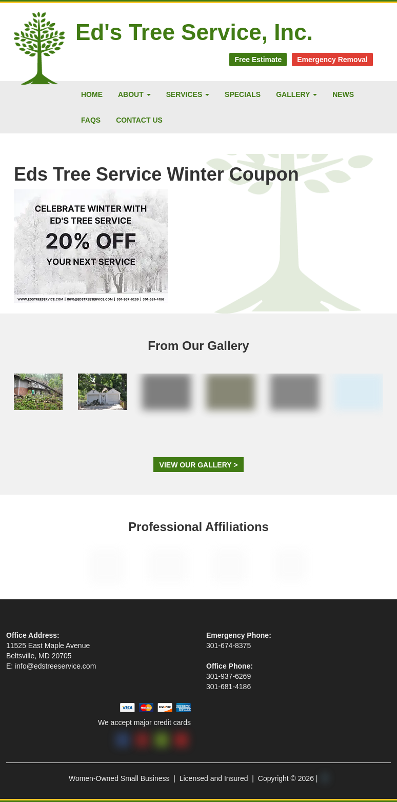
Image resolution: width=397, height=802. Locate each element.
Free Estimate (258, 59)
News (343, 94)
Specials (243, 94)
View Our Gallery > (199, 465)
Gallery (296, 94)
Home (92, 94)
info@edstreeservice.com (55, 666)
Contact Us (139, 120)
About (134, 94)
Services (187, 94)
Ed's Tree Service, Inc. (194, 32)
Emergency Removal (332, 59)
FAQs (91, 120)
